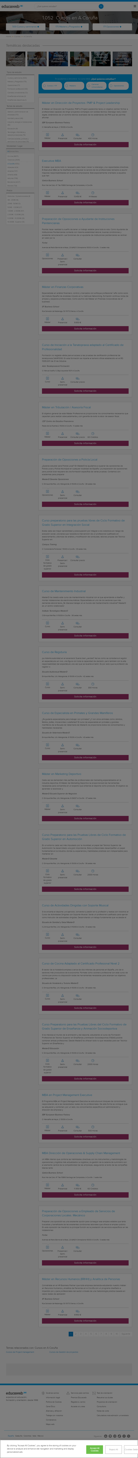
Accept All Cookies (94, 1449)
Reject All (113, 1449)
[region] (69, 1449)
